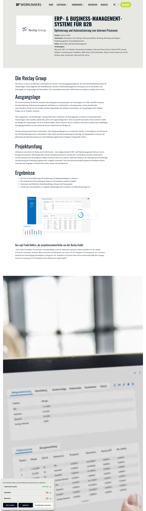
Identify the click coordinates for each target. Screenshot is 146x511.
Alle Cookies (10, 505)
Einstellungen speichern (43, 505)
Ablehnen (25, 505)
